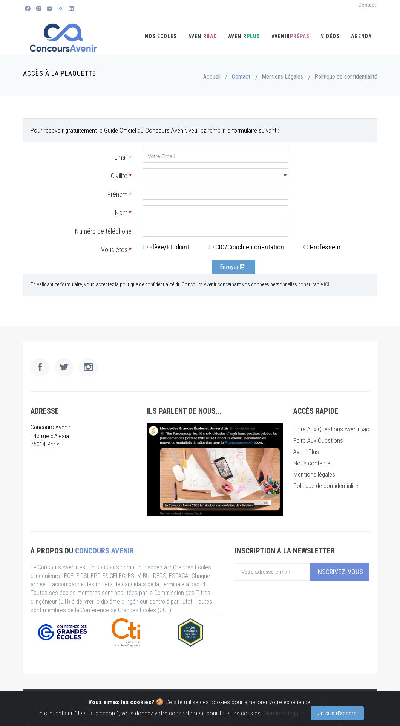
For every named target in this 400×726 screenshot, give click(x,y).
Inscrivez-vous (339, 572)
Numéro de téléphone (103, 231)
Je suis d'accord (337, 713)
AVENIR (202, 36)
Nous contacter (312, 463)
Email (123, 157)
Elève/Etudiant (169, 247)
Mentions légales (284, 713)
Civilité (121, 176)
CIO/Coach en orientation (249, 247)
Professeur (325, 247)
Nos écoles (161, 36)
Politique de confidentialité (345, 76)
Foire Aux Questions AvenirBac (331, 429)
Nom (123, 213)
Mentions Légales (282, 76)
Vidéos (330, 36)
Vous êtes (116, 250)
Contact (367, 5)
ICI (326, 284)
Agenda (361, 36)
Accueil (212, 76)
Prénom (119, 194)
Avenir (290, 36)
